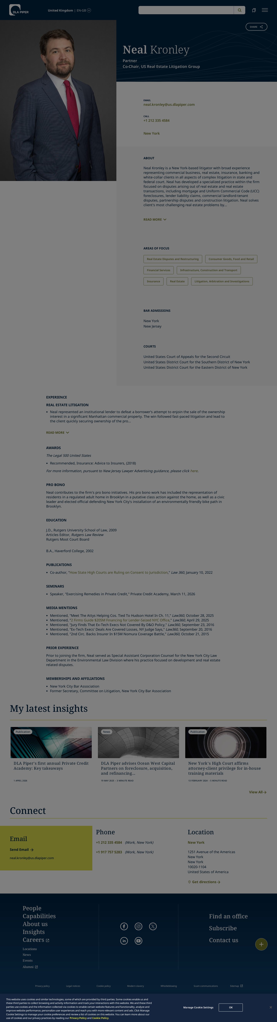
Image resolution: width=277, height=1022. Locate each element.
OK (231, 1007)
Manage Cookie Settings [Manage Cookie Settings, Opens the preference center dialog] (198, 1007)
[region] (138, 1008)
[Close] (271, 1007)
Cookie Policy (100, 1018)
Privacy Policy (78, 1018)
